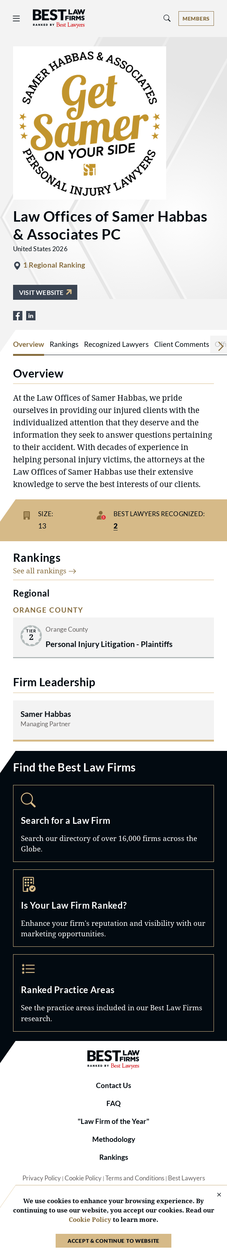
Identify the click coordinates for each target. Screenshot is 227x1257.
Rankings (113, 1157)
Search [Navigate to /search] (113, 823)
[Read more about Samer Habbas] (113, 720)
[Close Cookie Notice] (214, 1195)
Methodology (113, 1139)
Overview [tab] (28, 344)
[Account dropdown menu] (196, 18)
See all (45, 570)
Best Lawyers (186, 1178)
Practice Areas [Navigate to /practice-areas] (113, 993)
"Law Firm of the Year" (113, 1121)
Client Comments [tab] (181, 344)
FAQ (113, 1103)
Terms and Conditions (134, 1178)
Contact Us (113, 1085)
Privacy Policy (41, 1178)
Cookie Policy (83, 1178)
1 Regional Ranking (54, 265)
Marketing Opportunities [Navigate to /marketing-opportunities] (113, 908)
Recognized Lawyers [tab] (116, 344)
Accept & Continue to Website (113, 1241)
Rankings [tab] (64, 344)
